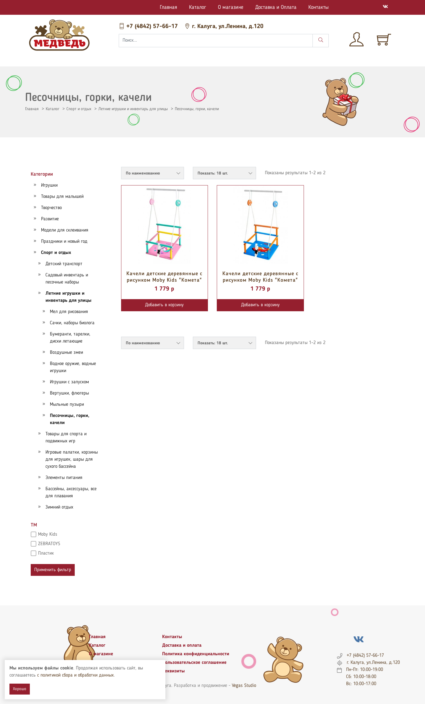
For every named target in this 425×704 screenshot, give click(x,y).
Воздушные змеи (66, 352)
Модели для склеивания (64, 230)
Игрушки (49, 185)
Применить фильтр (52, 570)
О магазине (230, 7)
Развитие (50, 219)
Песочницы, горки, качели (197, 109)
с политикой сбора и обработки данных (75, 675)
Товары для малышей (62, 196)
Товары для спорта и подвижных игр (66, 438)
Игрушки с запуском (69, 382)
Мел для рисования (69, 311)
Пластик (46, 553)
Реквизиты (173, 671)
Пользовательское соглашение (194, 662)
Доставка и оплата (181, 645)
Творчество (51, 208)
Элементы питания (63, 477)
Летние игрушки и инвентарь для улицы (133, 109)
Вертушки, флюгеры (69, 393)
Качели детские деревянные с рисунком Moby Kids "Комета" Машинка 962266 (260, 280)
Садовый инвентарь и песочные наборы (66, 279)
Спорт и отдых (78, 109)
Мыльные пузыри (67, 404)
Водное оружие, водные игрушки (73, 367)
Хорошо (19, 689)
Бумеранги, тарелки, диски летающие (70, 338)
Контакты (318, 7)
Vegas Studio (244, 685)
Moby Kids (47, 534)
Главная (168, 7)
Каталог (197, 7)
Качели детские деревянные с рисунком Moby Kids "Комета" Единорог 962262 (164, 280)
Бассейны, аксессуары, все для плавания (71, 492)
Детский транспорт (63, 264)
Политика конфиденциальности (195, 654)
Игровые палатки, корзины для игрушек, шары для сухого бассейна (71, 459)
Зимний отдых (59, 507)
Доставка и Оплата (276, 7)
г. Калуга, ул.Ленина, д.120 (223, 27)
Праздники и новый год (64, 241)
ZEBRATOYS (49, 544)
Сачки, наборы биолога (72, 323)
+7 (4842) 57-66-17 (149, 27)
